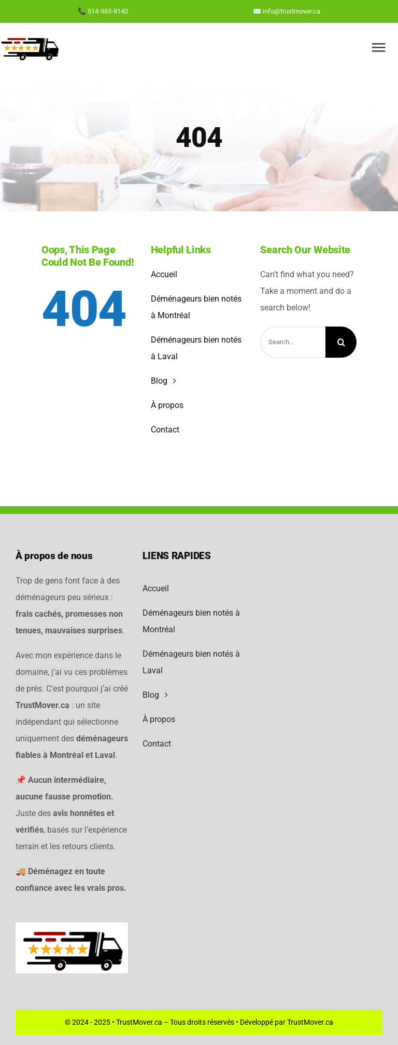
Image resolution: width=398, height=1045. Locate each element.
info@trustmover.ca (291, 11)
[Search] (341, 342)
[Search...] (293, 342)
